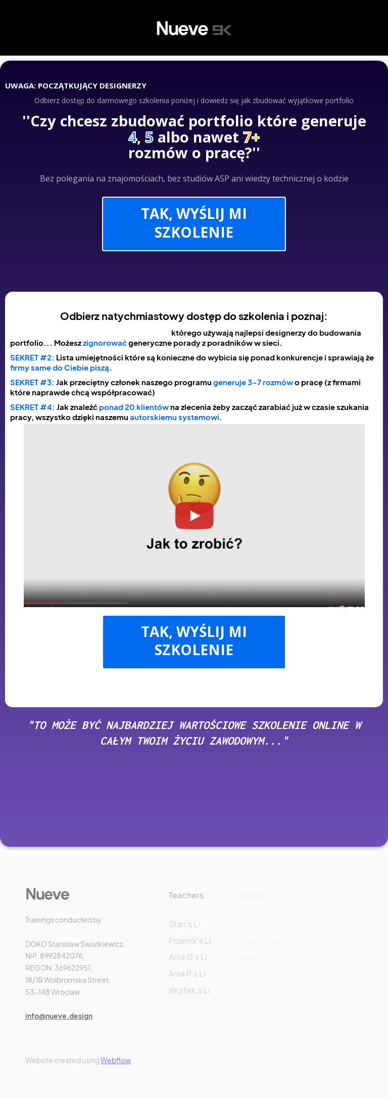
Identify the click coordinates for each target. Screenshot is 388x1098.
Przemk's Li (190, 940)
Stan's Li (184, 924)
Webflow (116, 1060)
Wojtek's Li (189, 990)
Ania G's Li (188, 956)
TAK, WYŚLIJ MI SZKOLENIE (194, 222)
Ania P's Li (187, 973)
